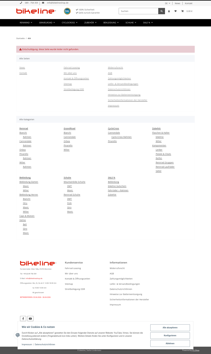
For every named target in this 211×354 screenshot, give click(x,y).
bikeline (160, 136)
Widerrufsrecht (115, 67)
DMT (69, 186)
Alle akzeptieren (169, 328)
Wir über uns (70, 72)
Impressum (113, 105)
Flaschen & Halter (161, 132)
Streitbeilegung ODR (74, 89)
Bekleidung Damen (28, 181)
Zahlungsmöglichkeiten (119, 78)
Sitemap (68, 83)
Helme (22, 220)
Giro (25, 228)
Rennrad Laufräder (165, 166)
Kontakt (188, 3)
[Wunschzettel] (175, 11)
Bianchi (23, 132)
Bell (25, 224)
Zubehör (112, 194)
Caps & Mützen (26, 215)
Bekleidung (113, 181)
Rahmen (27, 136)
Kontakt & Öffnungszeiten (76, 78)
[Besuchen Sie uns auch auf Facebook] (23, 318)
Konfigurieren (169, 336)
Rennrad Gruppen (165, 162)
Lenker (159, 149)
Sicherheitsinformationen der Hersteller (127, 100)
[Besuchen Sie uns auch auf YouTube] (30, 318)
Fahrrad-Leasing (72, 67)
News (177, 3)
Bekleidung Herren (28, 194)
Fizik (69, 203)
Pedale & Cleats (163, 153)
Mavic (26, 186)
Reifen (159, 158)
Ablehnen (169, 343)
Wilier (22, 162)
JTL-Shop (195, 350)
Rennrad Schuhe (72, 194)
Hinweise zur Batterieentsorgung (124, 94)
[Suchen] (138, 11)
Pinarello (23, 153)
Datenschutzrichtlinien (119, 89)
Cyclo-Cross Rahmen (122, 136)
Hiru (25, 203)
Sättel (158, 171)
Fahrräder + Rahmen (118, 190)
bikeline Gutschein (117, 186)
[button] (169, 11)
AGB (110, 72)
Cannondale (25, 141)
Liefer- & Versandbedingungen (123, 83)
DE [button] (166, 3)
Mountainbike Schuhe (74, 181)
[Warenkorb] (187, 11)
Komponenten (159, 145)
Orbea (22, 149)
